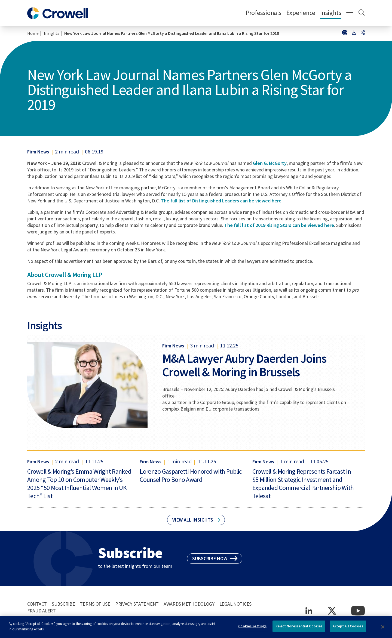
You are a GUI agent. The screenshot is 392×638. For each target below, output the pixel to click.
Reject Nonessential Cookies (299, 628)
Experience (300, 12)
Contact (37, 604)
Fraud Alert (41, 611)
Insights (330, 12)
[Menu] (350, 13)
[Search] (362, 13)
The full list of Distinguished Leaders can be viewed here (221, 201)
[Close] (383, 629)
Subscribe (63, 604)
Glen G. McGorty (270, 163)
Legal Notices (235, 604)
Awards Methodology (189, 604)
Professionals (263, 12)
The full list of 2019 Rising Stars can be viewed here (279, 225)
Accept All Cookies (348, 628)
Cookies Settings (252, 628)
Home (33, 33)
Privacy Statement (137, 604)
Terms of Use (95, 604)
